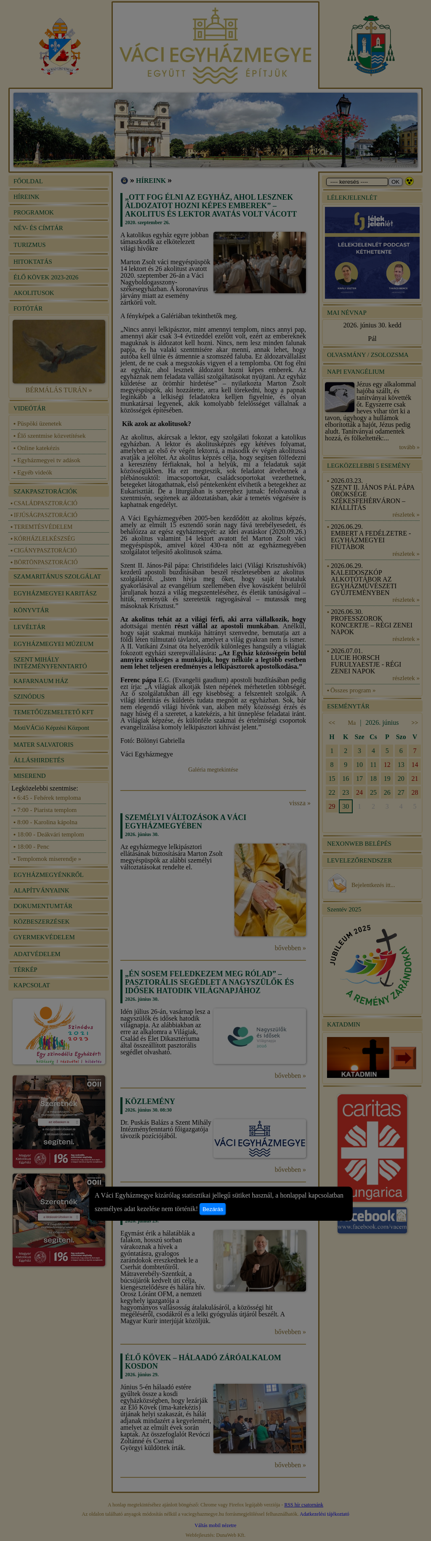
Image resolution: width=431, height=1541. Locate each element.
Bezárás (212, 1209)
